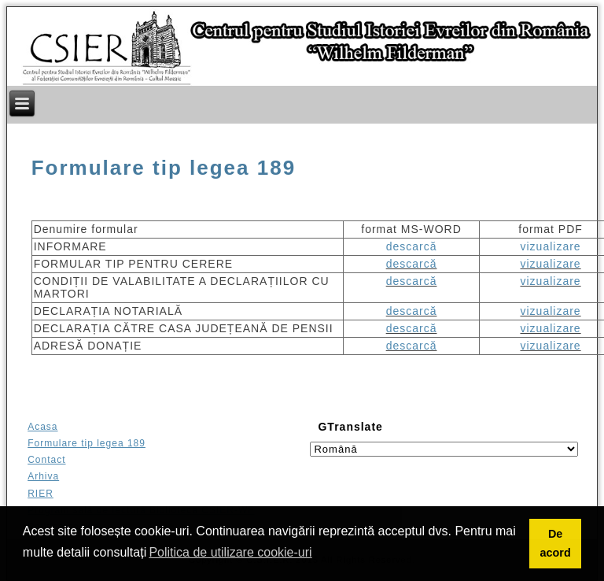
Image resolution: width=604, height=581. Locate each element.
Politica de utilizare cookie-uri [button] (230, 552)
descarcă (411, 246)
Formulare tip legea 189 (163, 167)
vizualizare (550, 246)
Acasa (42, 426)
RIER (40, 493)
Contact (46, 459)
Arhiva (43, 476)
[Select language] (443, 449)
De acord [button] (555, 543)
